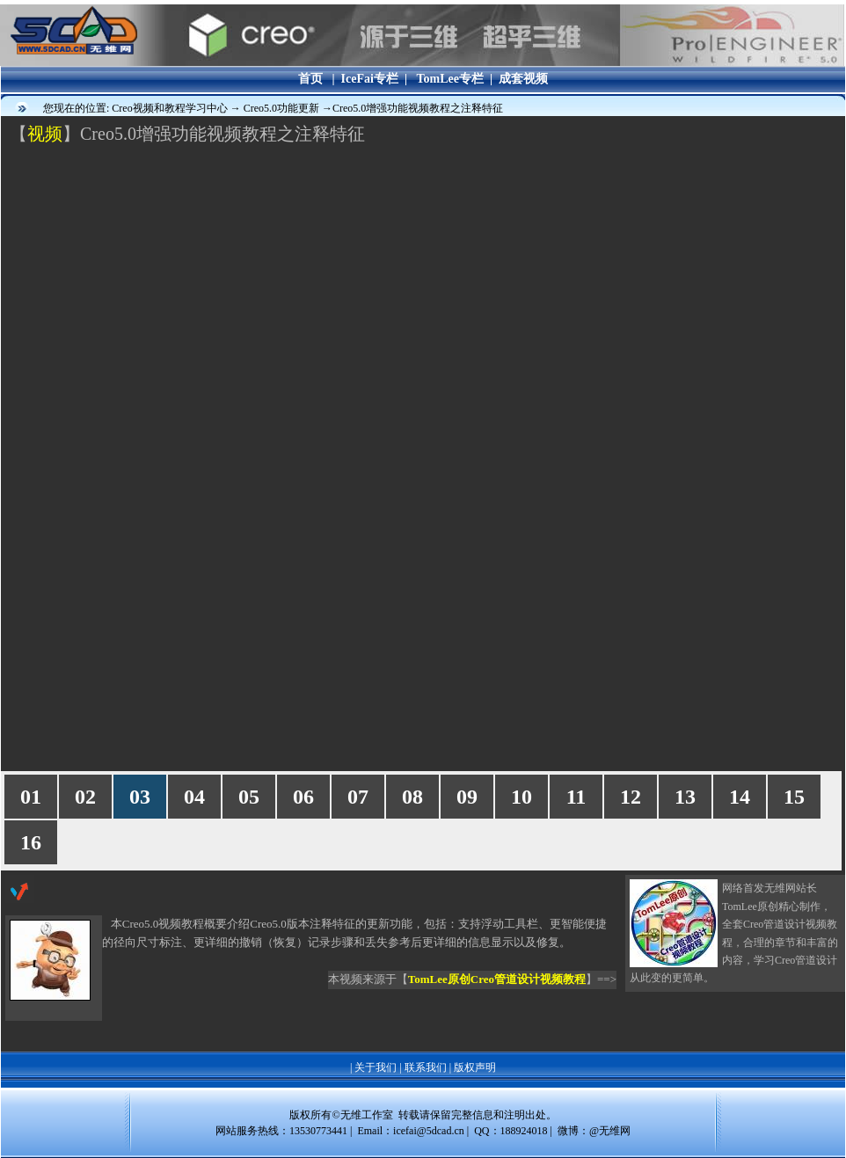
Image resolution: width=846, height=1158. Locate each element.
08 (412, 796)
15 (794, 796)
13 (685, 796)
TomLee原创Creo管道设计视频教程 (497, 979)
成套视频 (523, 78)
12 (630, 796)
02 (85, 796)
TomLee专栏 (449, 78)
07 (357, 796)
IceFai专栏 (369, 78)
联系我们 (426, 1067)
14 (739, 796)
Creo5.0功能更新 (283, 108)
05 (248, 796)
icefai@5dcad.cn (428, 1131)
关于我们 (375, 1067)
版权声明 (475, 1067)
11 (576, 796)
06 (303, 796)
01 (30, 796)
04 (194, 796)
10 (521, 796)
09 (467, 796)
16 (30, 842)
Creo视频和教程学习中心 (171, 108)
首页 (310, 78)
